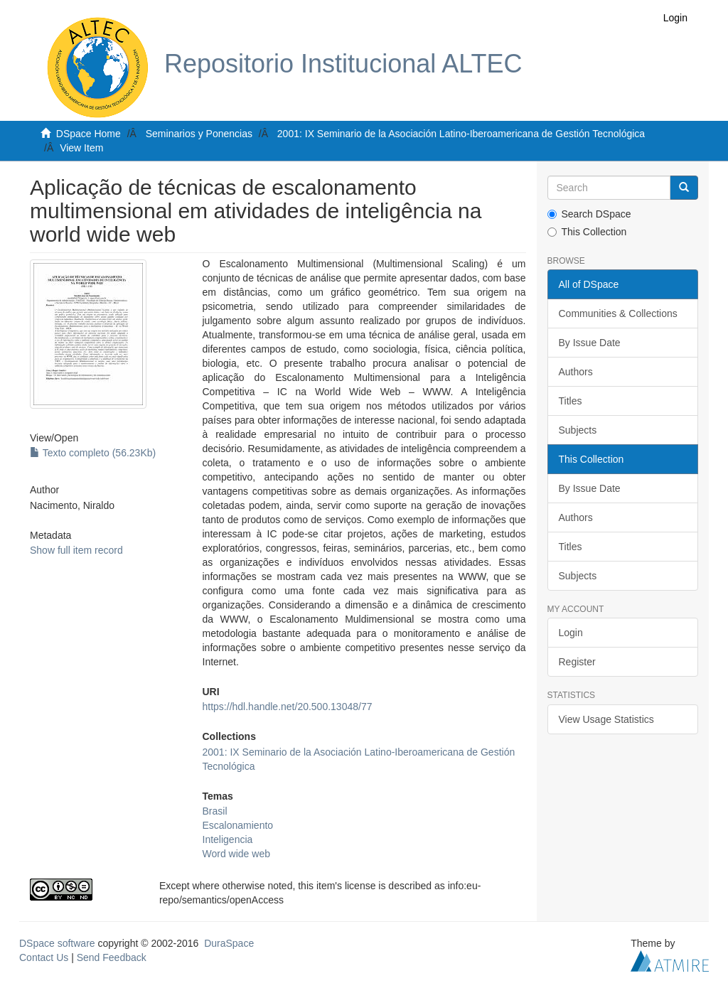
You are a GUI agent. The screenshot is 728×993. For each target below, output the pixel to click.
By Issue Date (590, 342)
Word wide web (236, 853)
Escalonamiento (238, 825)
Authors (576, 371)
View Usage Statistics (606, 719)
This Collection (587, 231)
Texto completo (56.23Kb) (93, 452)
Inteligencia (228, 839)
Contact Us (43, 957)
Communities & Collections (618, 313)
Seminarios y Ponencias (199, 133)
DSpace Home (88, 133)
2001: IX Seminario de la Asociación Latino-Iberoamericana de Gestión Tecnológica (461, 133)
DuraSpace (229, 943)
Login (571, 632)
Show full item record (76, 550)
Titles (570, 401)
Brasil (215, 811)
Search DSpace (589, 214)
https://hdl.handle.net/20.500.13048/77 (288, 706)
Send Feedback (111, 957)
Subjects (578, 430)
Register (577, 661)
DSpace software (57, 943)
